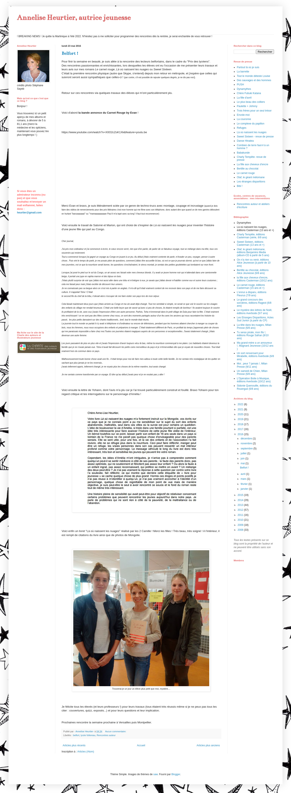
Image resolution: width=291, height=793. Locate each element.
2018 (241, 424)
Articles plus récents (74, 745)
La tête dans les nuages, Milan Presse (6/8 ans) (254, 326)
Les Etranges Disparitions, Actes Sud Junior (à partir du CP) (255, 319)
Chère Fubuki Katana (249, 93)
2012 (241, 509)
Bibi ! (240, 186)
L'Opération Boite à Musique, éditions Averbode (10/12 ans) (254, 380)
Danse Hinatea (245, 140)
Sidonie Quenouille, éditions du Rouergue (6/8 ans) (254, 387)
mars (244, 478)
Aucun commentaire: (116, 731)
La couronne (244, 119)
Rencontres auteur (106, 735)
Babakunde (243, 152)
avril (243, 474)
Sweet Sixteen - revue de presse (255, 136)
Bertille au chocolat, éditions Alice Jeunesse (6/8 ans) (252, 272)
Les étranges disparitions (251, 181)
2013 (241, 505)
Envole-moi (243, 114)
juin (243, 458)
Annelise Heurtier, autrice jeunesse (74, 17)
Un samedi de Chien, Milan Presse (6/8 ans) (252, 372)
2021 (241, 409)
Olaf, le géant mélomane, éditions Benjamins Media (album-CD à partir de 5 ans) (253, 252)
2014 (241, 500)
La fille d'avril (244, 97)
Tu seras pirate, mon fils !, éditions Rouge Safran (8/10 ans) (252, 335)
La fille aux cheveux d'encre (252, 164)
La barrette (243, 71)
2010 (241, 519)
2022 (241, 404)
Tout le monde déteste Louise (253, 76)
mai (243, 463)
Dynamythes (244, 88)
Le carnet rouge (246, 173)
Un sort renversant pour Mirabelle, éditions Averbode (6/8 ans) (255, 356)
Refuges (241, 127)
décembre (247, 438)
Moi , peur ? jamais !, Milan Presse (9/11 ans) (252, 365)
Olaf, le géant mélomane (251, 177)
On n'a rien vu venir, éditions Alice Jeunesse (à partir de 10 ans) (254, 262)
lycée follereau (88, 735)
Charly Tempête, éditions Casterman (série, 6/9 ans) (252, 236)
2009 (241, 524)
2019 (241, 419)
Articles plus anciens (208, 745)
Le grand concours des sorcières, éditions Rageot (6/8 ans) (254, 302)
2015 (241, 495)
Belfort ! (70, 53)
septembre (247, 448)
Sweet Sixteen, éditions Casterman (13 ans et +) (250, 243)
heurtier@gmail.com (29, 212)
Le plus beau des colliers (251, 101)
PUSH (240, 84)
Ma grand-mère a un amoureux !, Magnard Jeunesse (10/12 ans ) (255, 345)
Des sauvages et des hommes (254, 80)
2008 (241, 529)
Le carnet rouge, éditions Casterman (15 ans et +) (251, 286)
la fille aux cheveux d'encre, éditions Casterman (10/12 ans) (254, 279)
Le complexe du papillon (250, 123)
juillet (244, 453)
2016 (241, 434)
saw (155, 774)
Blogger (175, 774)
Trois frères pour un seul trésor (254, 110)
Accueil (141, 745)
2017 (241, 429)
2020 (241, 414)
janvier (245, 488)
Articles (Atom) (85, 751)
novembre (247, 443)
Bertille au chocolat (247, 168)
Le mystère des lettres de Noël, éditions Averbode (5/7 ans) (254, 312)
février (245, 484)
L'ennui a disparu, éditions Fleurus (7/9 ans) (251, 294)
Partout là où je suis (248, 67)
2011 (241, 515)
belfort (76, 735)
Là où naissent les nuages (251, 132)
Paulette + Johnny (247, 106)
